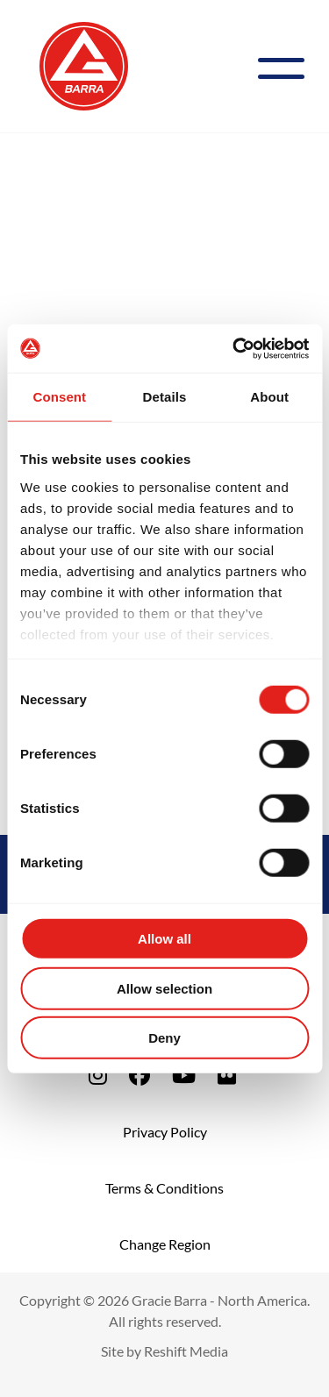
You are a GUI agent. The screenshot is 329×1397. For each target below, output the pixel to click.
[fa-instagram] (98, 1074)
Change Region (165, 1244)
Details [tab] (165, 396)
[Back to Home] (83, 64)
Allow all (164, 938)
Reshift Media (186, 1351)
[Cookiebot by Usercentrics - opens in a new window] (234, 348)
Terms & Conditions (164, 1188)
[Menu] (288, 66)
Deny (164, 1037)
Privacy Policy (165, 1131)
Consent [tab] (59, 396)
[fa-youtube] (184, 1074)
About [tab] (269, 396)
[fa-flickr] (227, 1074)
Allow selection (164, 987)
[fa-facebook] (139, 1074)
